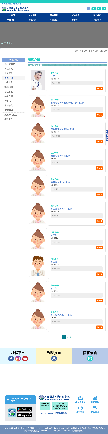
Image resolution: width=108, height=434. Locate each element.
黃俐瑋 (53, 312)
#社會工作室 (56, 83)
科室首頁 (8, 68)
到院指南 (54, 358)
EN (104, 9)
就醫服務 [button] (32, 15)
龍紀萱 (53, 100)
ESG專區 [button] (11, 15)
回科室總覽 (9, 64)
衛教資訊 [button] (32, 20)
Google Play (24, 409)
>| (76, 337)
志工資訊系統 (10, 115)
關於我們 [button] (97, 15)
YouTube (25, 358)
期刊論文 (8, 105)
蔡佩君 (53, 206)
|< (57, 337)
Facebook (11, 358)
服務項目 (8, 73)
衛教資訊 (8, 119)
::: (1, 1)
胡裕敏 (53, 285)
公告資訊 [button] (54, 20)
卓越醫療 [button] (75, 15)
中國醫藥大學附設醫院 (53, 397)
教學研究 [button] (75, 20)
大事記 (7, 101)
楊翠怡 (53, 232)
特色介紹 (8, 96)
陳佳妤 (53, 179)
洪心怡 (53, 153)
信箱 (90, 358)
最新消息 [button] (11, 20)
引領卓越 (8, 92)
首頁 (76, 51)
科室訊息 (8, 82)
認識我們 (8, 87)
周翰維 (53, 259)
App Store (24, 415)
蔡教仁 (53, 73)
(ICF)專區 (8, 110)
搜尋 (88, 8)
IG (18, 358)
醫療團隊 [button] (54, 15)
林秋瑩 (53, 126)
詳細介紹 (99, 88)
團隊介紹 (103, 51)
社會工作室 (93, 51)
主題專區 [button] (97, 20)
